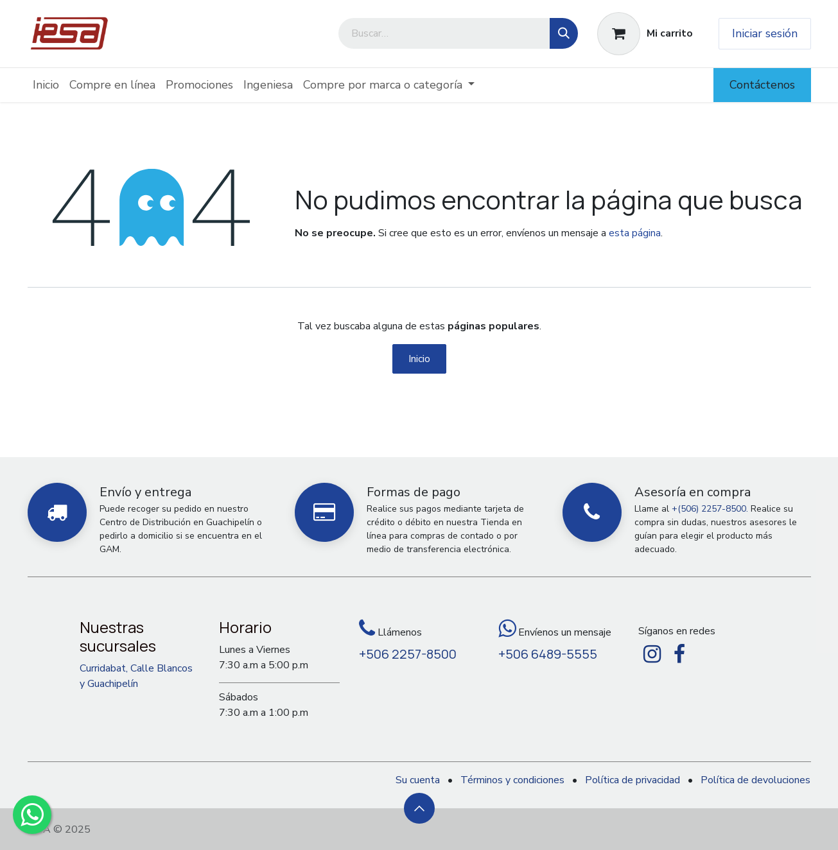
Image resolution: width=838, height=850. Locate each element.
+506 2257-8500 (408, 654)
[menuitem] (46, 85)
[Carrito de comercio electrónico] (645, 33)
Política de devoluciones (755, 780)
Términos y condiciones (512, 780)
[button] (419, 808)
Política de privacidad (632, 780)
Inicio (419, 359)
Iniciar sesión (765, 33)
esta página (635, 233)
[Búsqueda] (564, 33)
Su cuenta (418, 780)
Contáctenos (762, 84)
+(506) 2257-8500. (710, 509)
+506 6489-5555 (547, 654)
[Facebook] (679, 654)
